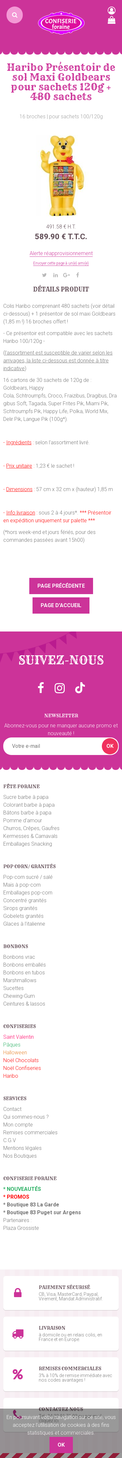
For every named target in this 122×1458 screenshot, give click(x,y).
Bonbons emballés (24, 965)
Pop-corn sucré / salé (28, 877)
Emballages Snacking (27, 844)
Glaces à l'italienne (24, 924)
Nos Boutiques (20, 1156)
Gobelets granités (23, 916)
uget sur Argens (61, 1212)
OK (110, 746)
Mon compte (18, 1125)
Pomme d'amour (22, 820)
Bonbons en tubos (24, 973)
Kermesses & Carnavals (30, 836)
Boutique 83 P (24, 1212)
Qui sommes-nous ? (26, 1117)
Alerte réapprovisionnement (61, 253)
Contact (12, 1109)
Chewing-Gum (19, 996)
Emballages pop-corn (27, 893)
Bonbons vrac (19, 957)
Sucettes (13, 988)
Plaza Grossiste (21, 1228)
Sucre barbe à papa (25, 797)
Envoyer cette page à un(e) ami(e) (61, 263)
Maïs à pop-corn (22, 885)
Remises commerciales (30, 1132)
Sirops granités (20, 908)
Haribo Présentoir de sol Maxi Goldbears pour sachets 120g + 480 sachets (61, 82)
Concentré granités (25, 900)
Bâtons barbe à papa (27, 813)
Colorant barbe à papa (29, 805)
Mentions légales (22, 1148)
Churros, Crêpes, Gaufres (31, 828)
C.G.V (9, 1140)
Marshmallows (19, 980)
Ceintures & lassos (24, 1004)
